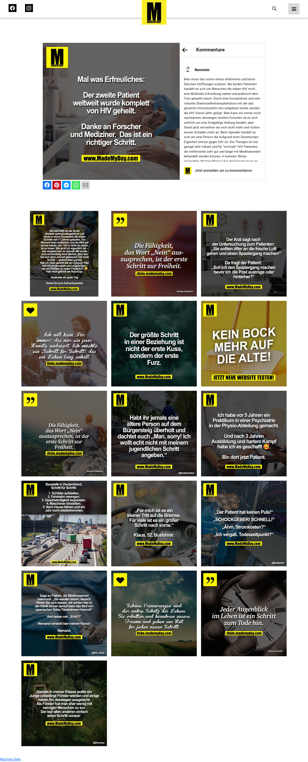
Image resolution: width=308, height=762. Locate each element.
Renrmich (202, 70)
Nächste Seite (10, 759)
